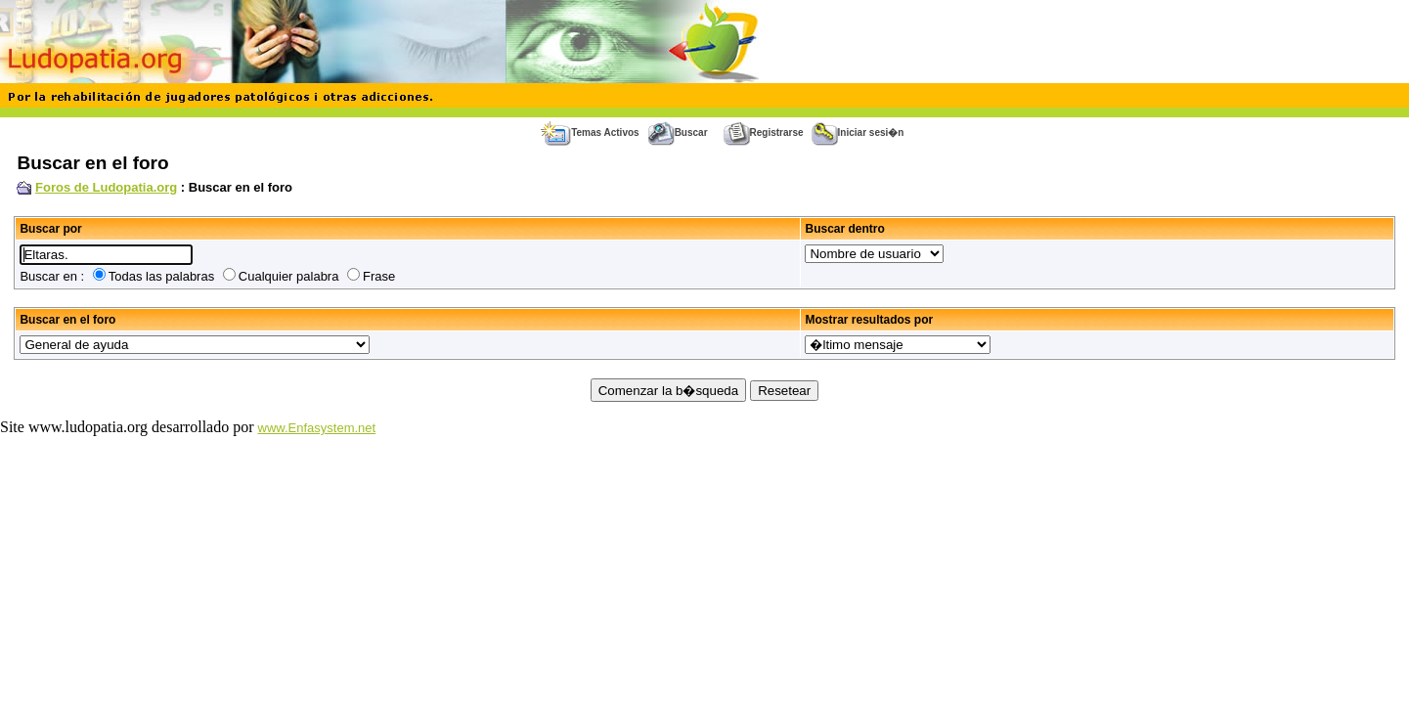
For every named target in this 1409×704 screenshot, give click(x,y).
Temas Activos (589, 132)
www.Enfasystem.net (317, 427)
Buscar (677, 132)
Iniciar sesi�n (858, 132)
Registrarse (764, 132)
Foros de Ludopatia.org (106, 187)
